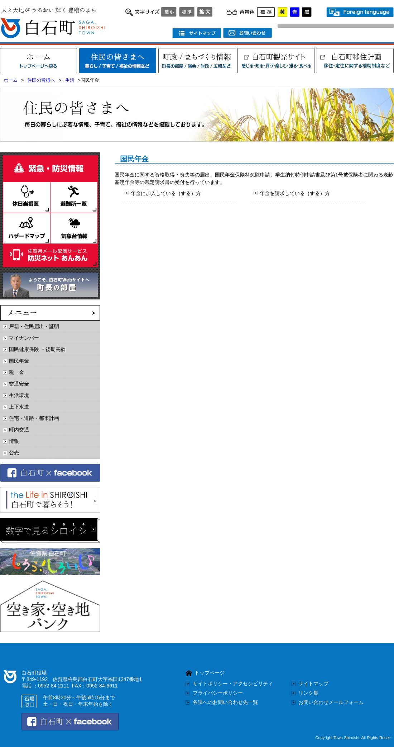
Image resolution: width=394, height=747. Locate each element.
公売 (14, 452)
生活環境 (19, 395)
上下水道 (19, 407)
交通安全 (19, 384)
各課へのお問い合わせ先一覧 (225, 702)
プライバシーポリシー (218, 693)
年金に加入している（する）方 (166, 193)
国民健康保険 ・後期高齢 (37, 349)
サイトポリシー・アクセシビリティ (233, 683)
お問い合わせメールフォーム (331, 702)
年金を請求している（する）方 (295, 193)
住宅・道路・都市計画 (34, 418)
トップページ (209, 673)
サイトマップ (313, 683)
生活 (70, 80)
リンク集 (308, 693)
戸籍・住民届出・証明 (34, 326)
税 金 (16, 372)
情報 (14, 441)
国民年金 (19, 361)
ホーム (11, 80)
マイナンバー (24, 338)
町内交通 (19, 429)
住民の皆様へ (41, 80)
